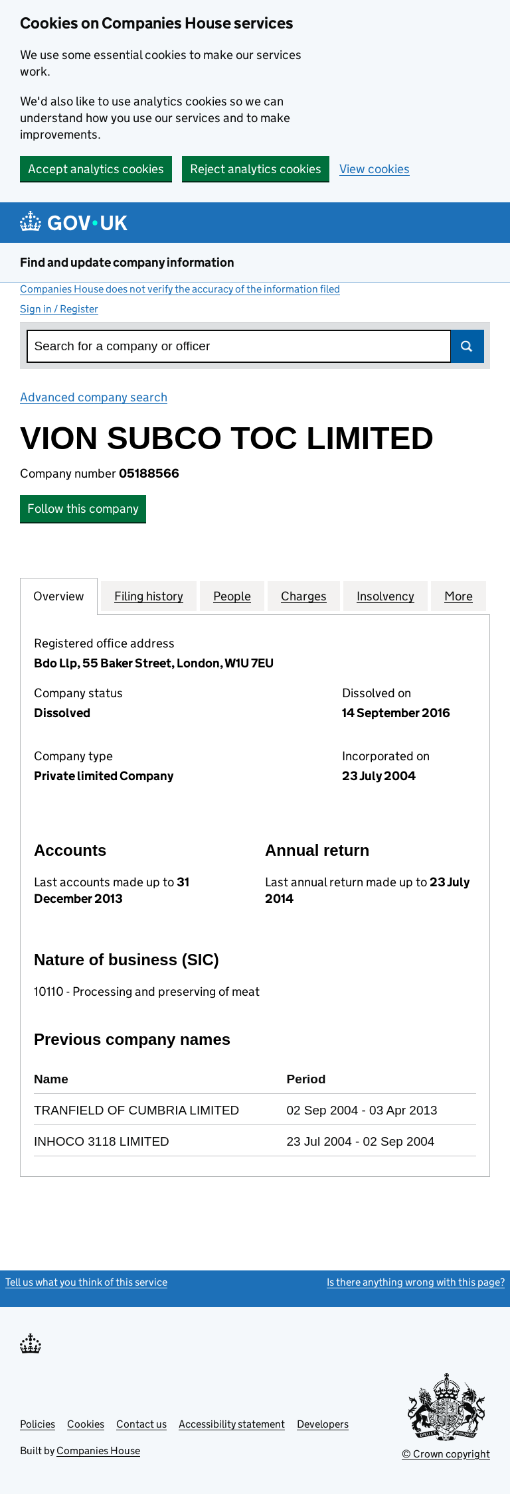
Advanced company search (93, 397)
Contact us (141, 1424)
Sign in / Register (59, 309)
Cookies (85, 1424)
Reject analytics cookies (255, 168)
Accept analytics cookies (96, 168)
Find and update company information (127, 262)
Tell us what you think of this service (86, 1282)
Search (467, 346)
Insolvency (385, 596)
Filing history (148, 596)
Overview (58, 596)
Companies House (98, 1450)
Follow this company (83, 508)
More (458, 596)
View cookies (374, 169)
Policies (37, 1424)
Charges (304, 596)
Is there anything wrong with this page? (416, 1282)
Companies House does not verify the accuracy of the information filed (180, 289)
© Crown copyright (446, 1454)
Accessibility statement (232, 1424)
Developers (323, 1424)
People (232, 596)
